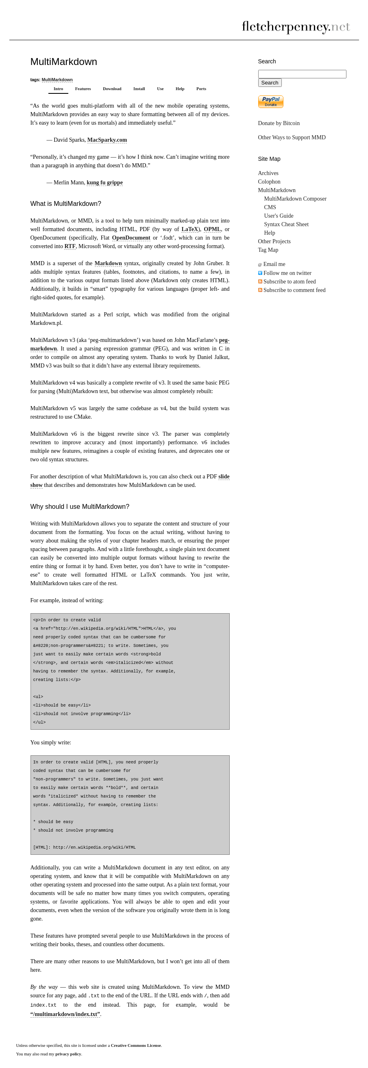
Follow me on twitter (284, 273)
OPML (212, 229)
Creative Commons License (136, 1045)
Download (112, 88)
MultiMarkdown (57, 79)
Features (83, 88)
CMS (270, 207)
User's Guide (279, 216)
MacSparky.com (107, 140)
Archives (268, 173)
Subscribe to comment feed (292, 290)
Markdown (108, 263)
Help (180, 88)
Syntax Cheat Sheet (286, 224)
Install (139, 88)
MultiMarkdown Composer (295, 199)
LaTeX (189, 229)
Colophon (269, 182)
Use (160, 88)
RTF (70, 246)
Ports (201, 88)
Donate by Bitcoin (279, 123)
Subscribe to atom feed (287, 282)
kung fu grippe (105, 182)
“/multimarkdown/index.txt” (65, 1014)
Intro (58, 88)
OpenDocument (131, 238)
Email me (271, 264)
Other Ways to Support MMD (292, 137)
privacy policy (68, 1054)
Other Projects (274, 241)
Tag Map (268, 250)
